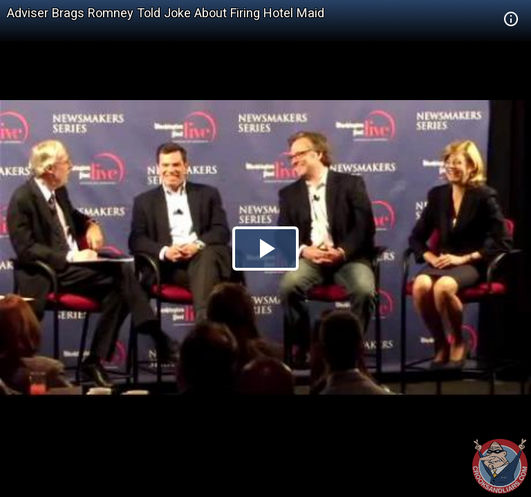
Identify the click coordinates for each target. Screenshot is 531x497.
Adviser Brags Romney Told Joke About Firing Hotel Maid (165, 13)
